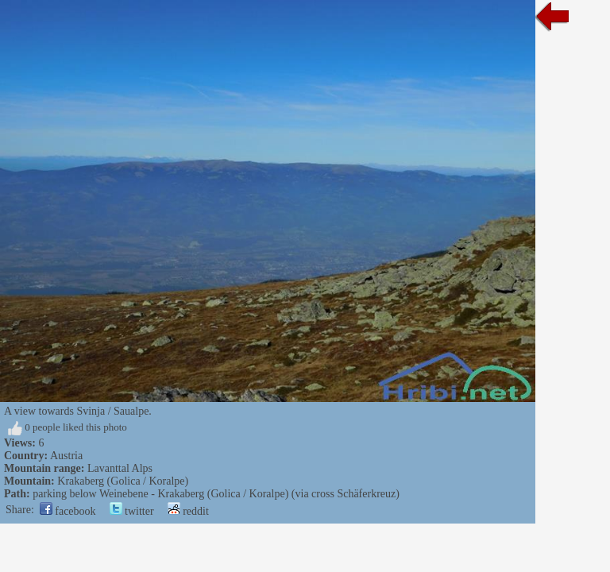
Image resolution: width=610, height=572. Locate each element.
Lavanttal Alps (119, 468)
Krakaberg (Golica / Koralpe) (122, 481)
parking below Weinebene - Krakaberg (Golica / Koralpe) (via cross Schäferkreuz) (216, 494)
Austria (66, 456)
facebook (68, 511)
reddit (188, 511)
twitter (132, 511)
